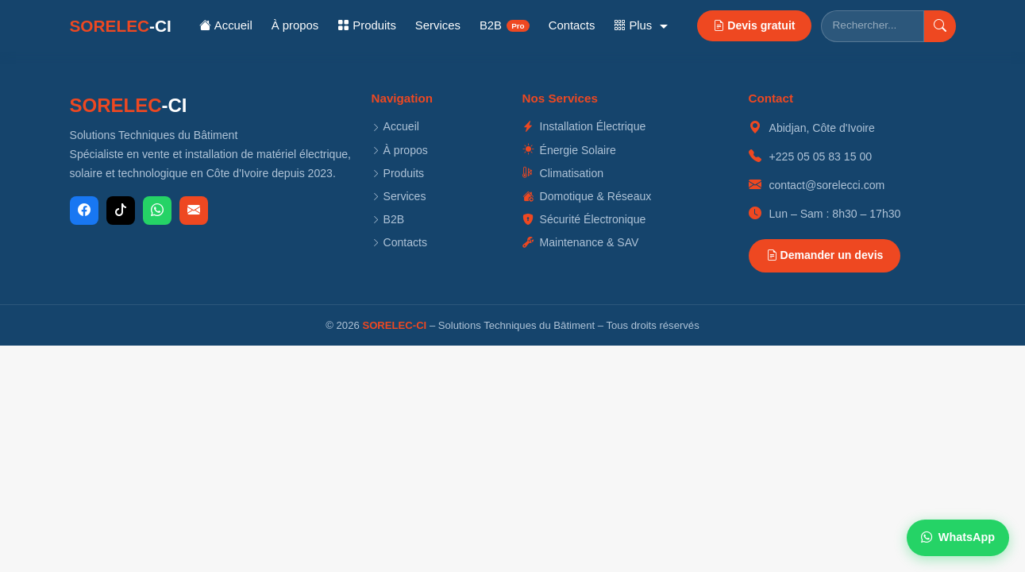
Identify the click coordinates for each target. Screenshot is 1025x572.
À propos (295, 25)
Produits (366, 25)
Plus (634, 25)
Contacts (572, 25)
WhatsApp (958, 537)
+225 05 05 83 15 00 (821, 156)
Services (437, 25)
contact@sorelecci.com (827, 185)
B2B (505, 25)
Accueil (225, 25)
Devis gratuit (754, 25)
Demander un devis (825, 255)
